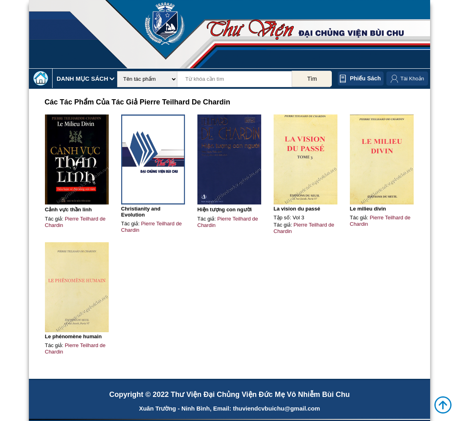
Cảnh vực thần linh (68, 209)
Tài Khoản (412, 79)
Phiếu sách (365, 78)
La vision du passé (297, 209)
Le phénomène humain (73, 336)
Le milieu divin (368, 209)
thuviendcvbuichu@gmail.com (276, 408)
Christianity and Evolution (140, 212)
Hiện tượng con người (224, 209)
